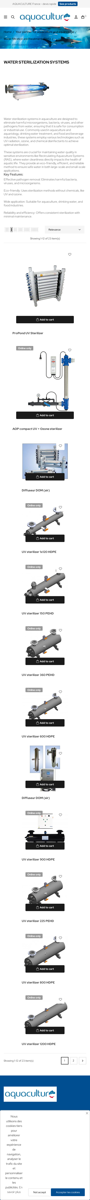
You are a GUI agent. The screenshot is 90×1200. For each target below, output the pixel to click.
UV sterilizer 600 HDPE (38, 736)
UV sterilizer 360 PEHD (38, 675)
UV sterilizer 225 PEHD (38, 921)
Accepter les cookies (68, 1192)
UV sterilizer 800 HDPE (38, 982)
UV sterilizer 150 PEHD (38, 613)
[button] (68, 4)
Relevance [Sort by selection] (65, 229)
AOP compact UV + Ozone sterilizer (37, 429)
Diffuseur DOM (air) (36, 490)
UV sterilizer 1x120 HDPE (39, 552)
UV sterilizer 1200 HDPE (39, 1044)
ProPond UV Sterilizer (27, 333)
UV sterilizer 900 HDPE (38, 859)
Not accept (39, 1192)
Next (82, 1060)
